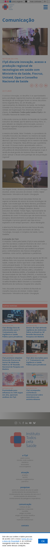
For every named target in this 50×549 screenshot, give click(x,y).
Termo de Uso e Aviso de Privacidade (17, 540)
